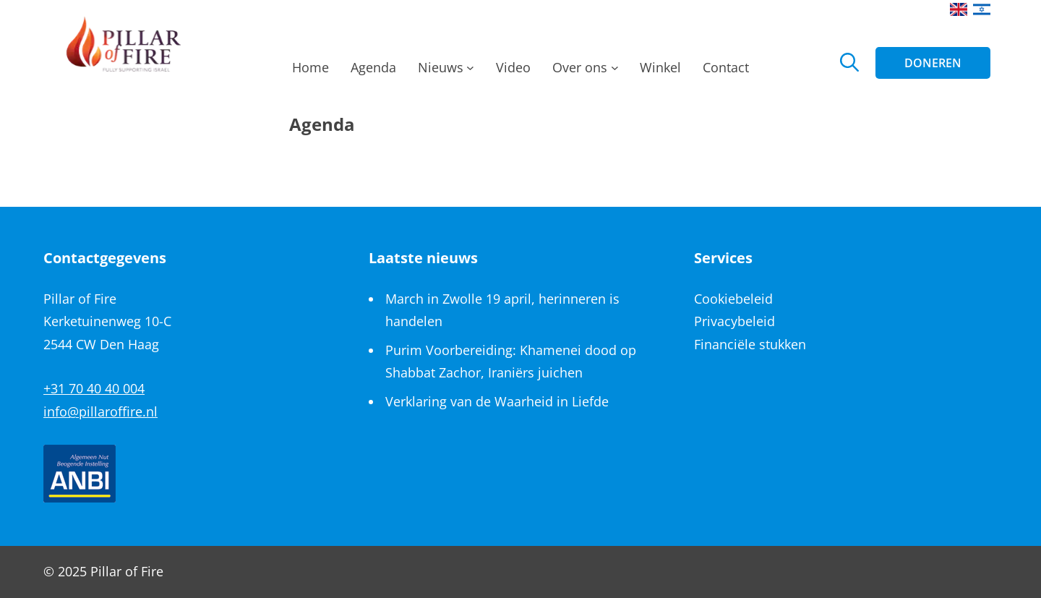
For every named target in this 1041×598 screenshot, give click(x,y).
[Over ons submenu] (615, 72)
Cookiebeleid (733, 298)
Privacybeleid (734, 321)
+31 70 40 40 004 (94, 388)
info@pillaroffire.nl (100, 411)
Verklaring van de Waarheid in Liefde (497, 401)
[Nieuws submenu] (470, 72)
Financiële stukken (750, 344)
